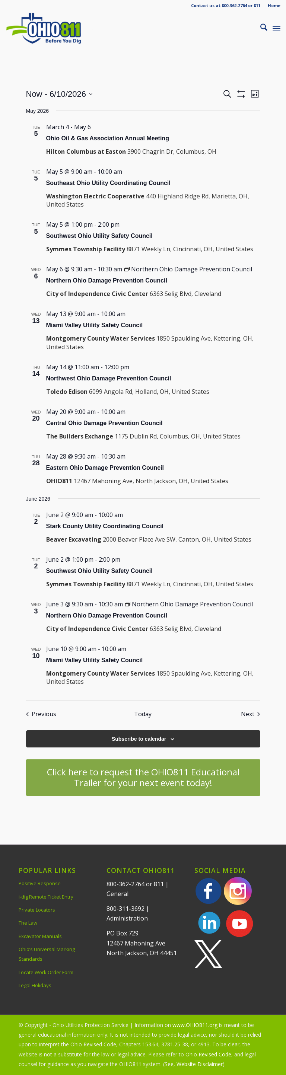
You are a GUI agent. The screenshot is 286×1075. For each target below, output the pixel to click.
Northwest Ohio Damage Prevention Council (108, 378)
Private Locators (37, 909)
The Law (28, 922)
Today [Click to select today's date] (143, 714)
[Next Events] (250, 714)
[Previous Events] (41, 714)
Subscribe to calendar (139, 739)
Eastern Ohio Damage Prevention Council (105, 468)
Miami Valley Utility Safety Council (94, 325)
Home (274, 5)
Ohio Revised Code (208, 1054)
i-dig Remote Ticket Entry (46, 896)
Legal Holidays (35, 985)
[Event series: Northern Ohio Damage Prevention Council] (188, 269)
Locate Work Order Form (46, 972)
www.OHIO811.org (194, 1024)
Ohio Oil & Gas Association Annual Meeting (107, 138)
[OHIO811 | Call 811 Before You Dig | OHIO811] (53, 28)
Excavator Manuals (40, 936)
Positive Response (40, 883)
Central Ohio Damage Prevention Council (104, 423)
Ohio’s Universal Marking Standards (47, 954)
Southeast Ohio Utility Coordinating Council (108, 183)
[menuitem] (272, 5)
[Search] (260, 28)
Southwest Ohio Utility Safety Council (99, 236)
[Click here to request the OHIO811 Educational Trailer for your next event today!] (143, 777)
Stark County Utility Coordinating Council (105, 526)
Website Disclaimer (200, 1064)
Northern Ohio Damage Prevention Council (106, 280)
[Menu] (276, 28)
